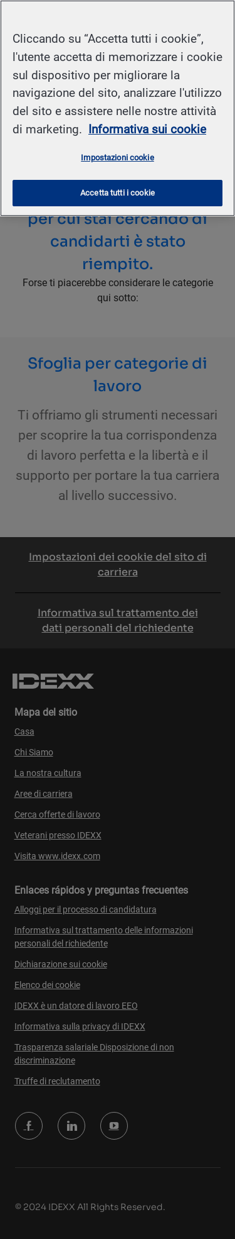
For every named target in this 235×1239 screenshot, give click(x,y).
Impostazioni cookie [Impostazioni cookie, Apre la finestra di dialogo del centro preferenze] (117, 157)
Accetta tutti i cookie (117, 192)
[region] (117, 108)
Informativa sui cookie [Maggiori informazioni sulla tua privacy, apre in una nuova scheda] (147, 129)
